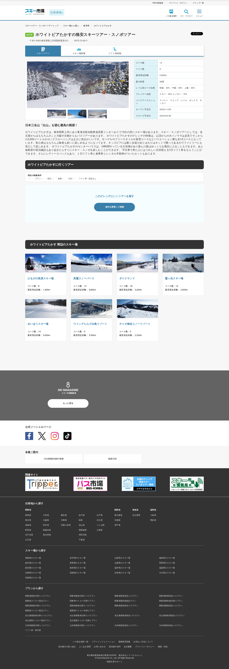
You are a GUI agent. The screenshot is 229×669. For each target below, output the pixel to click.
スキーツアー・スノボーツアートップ (42, 26)
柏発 (81, 520)
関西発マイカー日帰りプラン (82, 610)
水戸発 (100, 515)
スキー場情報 (79, 51)
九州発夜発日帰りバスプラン (82, 625)
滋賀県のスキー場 (167, 568)
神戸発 (117, 525)
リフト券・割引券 (33, 630)
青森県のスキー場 (33, 558)
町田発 (28, 530)
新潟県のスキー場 (33, 568)
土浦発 (100, 530)
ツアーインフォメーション (103, 642)
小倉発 (153, 515)
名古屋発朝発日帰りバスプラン (39, 615)
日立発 (100, 520)
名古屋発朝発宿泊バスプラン (127, 615)
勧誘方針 (112, 459)
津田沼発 (83, 535)
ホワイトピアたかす (103, 26)
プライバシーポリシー (145, 647)
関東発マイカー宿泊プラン (37, 601)
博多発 (153, 520)
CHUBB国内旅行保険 (54, 459)
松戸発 (82, 515)
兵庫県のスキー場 (33, 573)
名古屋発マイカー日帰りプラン (83, 620)
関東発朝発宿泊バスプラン (126, 596)
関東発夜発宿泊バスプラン (171, 596)
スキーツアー (43, 51)
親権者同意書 (124, 642)
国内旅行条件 (115, 647)
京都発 (117, 520)
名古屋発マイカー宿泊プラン (38, 620)
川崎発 (64, 520)
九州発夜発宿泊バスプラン (171, 625)
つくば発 (100, 525)
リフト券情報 (114, 51)
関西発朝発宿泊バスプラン (171, 606)
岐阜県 (86, 26)
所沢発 (46, 525)
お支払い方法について (143, 642)
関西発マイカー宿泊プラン (37, 610)
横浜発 (64, 515)
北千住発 (29, 535)
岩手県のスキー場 (78, 558)
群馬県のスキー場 (78, 563)
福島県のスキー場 (167, 558)
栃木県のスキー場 (33, 563)
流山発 (82, 525)
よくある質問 (85, 647)
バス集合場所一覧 (81, 642)
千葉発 (82, 540)
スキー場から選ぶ (71, 26)
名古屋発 (136, 515)
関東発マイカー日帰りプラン (82, 601)
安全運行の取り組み (67, 647)
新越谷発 (47, 530)
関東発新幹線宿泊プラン (125, 601)
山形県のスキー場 (122, 558)
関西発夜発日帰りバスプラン (82, 606)
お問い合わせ (100, 647)
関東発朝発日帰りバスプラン (38, 596)
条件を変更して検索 (114, 207)
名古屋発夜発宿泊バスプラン (172, 615)
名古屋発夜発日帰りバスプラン (83, 615)
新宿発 (28, 515)
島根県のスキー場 (78, 573)
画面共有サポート (114, 662)
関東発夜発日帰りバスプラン (82, 596)
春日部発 (47, 535)
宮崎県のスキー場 (33, 578)
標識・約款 (163, 647)
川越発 (46, 520)
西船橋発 (83, 530)
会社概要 (128, 647)
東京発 (28, 520)
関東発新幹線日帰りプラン (171, 601)
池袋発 (28, 525)
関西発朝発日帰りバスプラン (38, 606)
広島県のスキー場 (122, 573)
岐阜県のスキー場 (78, 568)
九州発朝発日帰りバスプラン (38, 625)
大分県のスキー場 (167, 573)
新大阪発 (118, 515)
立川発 (28, 540)
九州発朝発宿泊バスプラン (126, 625)
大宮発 (46, 515)
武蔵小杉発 (66, 525)
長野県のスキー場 (167, 563)
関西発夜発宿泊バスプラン (126, 606)
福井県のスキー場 (122, 568)
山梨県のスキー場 (122, 563)
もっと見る (68, 403)
